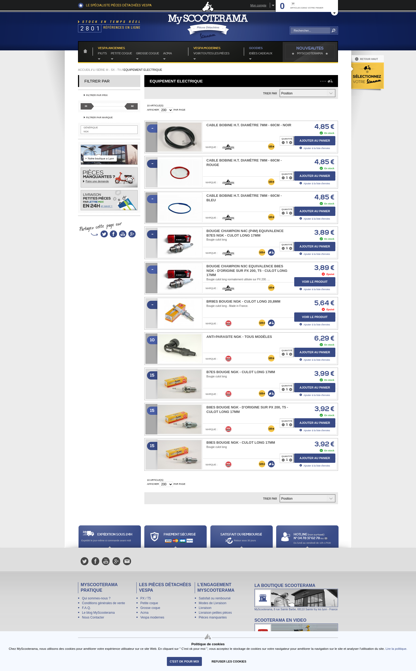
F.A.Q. (86, 608)
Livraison (205, 608)
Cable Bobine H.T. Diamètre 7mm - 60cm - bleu (244, 198)
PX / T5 (145, 598)
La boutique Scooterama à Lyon (296, 597)
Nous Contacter (93, 617)
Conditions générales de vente (103, 603)
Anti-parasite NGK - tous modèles (239, 337)
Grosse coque (147, 53)
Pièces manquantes (213, 617)
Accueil (84, 69)
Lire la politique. (396, 648)
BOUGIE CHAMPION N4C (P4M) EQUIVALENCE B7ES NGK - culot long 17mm (245, 233)
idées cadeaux (260, 53)
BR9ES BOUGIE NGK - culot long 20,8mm (243, 301)
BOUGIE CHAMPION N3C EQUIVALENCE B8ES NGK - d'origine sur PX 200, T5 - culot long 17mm (246, 270)
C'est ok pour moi (184, 661)
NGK (86, 131)
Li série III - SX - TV (107, 69)
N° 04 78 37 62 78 (307, 538)
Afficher (153, 109)
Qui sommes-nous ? (96, 598)
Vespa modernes (152, 617)
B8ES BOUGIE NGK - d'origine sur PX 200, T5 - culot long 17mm (247, 409)
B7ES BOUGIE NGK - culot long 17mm (240, 372)
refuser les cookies (229, 661)
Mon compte (258, 5)
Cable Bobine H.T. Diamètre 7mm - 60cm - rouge (244, 162)
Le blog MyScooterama (98, 613)
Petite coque (121, 53)
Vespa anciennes (111, 48)
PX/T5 (102, 53)
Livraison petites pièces (215, 613)
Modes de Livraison (212, 603)
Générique (91, 127)
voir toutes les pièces (211, 53)
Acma (167, 53)
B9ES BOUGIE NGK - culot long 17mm (240, 443)
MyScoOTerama (310, 53)
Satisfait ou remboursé (215, 598)
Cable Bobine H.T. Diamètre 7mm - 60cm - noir (248, 125)
